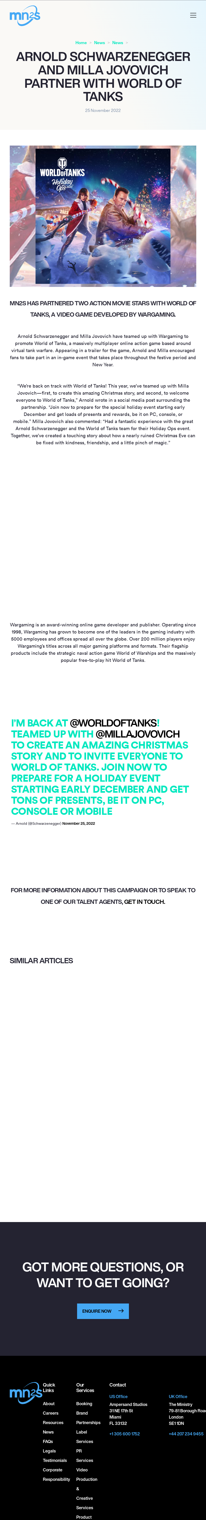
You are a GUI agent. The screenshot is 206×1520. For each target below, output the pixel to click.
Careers (50, 1413)
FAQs (48, 1441)
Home (81, 43)
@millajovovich (138, 733)
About (48, 1403)
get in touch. (144, 901)
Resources (53, 1422)
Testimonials (55, 1460)
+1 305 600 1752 (124, 1434)
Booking (84, 1403)
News (99, 43)
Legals (49, 1451)
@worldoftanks (113, 722)
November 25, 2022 (78, 823)
